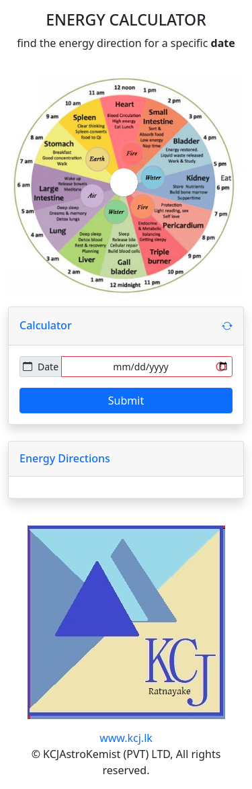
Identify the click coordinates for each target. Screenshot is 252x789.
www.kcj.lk (126, 738)
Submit (126, 400)
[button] (227, 326)
